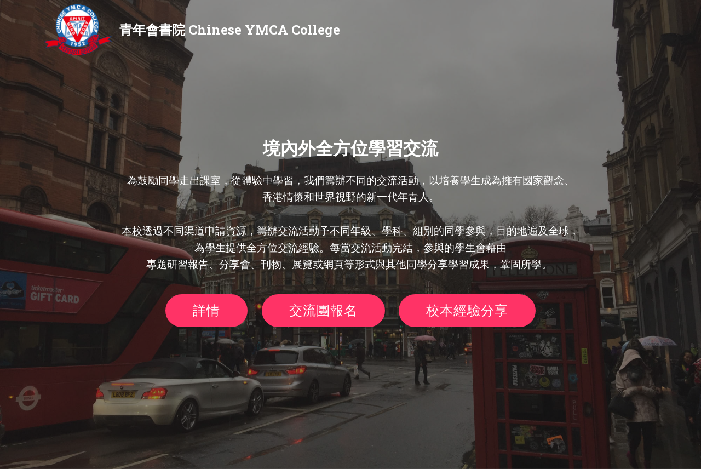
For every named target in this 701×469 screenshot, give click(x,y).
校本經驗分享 (467, 310)
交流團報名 (323, 310)
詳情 (206, 310)
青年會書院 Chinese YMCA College (229, 30)
